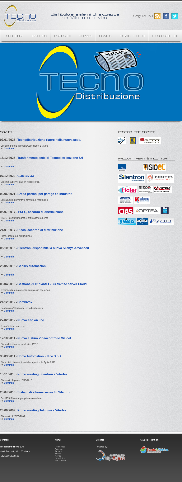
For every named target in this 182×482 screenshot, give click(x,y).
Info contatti (60, 460)
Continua (9, 148)
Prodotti (58, 451)
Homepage (60, 447)
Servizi (58, 453)
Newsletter (60, 458)
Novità (58, 456)
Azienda (59, 449)
